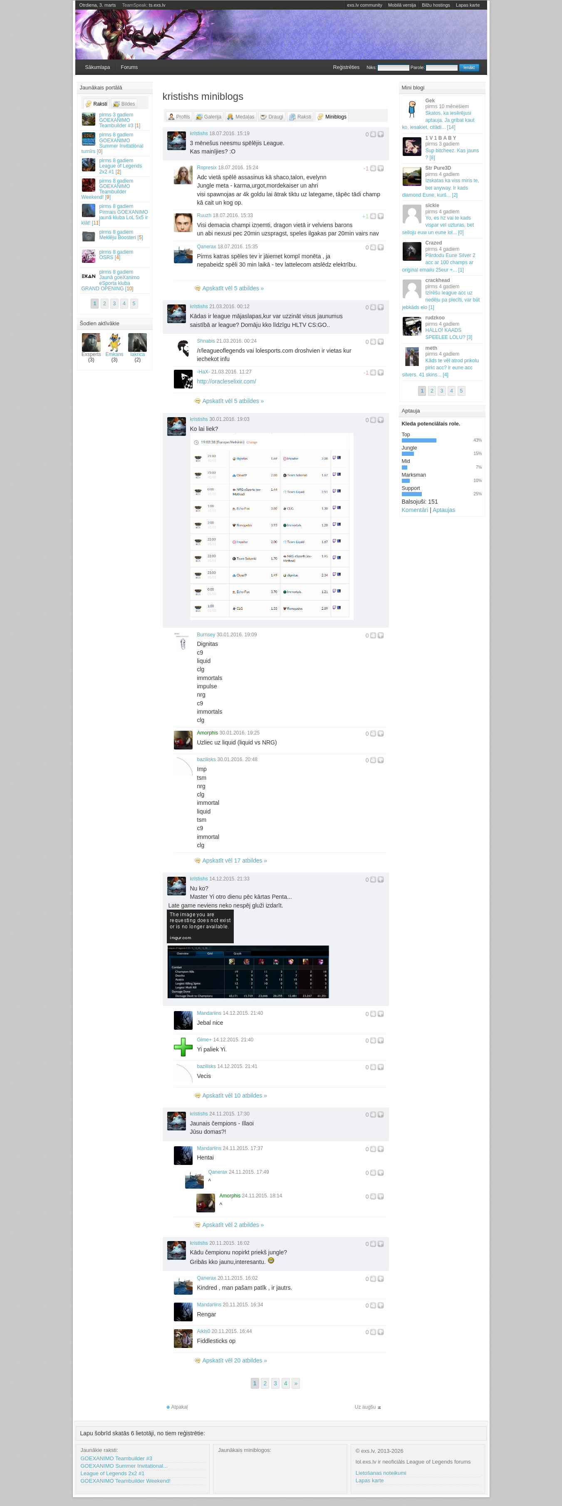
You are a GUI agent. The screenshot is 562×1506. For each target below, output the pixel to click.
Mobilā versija (402, 4)
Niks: (387, 67)
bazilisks (206, 759)
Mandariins (209, 1013)
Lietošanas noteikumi (381, 1473)
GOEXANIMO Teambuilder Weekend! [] (115, 189)
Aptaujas (444, 510)
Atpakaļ (179, 1407)
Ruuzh (204, 215)
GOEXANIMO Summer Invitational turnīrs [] (115, 143)
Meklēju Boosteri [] (115, 236)
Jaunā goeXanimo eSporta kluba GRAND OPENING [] (115, 280)
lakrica (137, 345)
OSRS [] (115, 256)
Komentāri (415, 510)
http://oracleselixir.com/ (226, 381)
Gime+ (204, 1040)
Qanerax (206, 247)
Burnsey (206, 635)
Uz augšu (365, 1407)
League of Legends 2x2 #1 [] (115, 166)
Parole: (434, 67)
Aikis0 (203, 1331)
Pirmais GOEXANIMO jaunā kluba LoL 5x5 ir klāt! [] (115, 214)
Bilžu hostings (436, 4)
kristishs (199, 133)
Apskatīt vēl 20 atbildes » (235, 1360)
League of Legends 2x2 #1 (113, 1473)
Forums (129, 67)
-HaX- (203, 372)
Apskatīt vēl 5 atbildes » (233, 288)
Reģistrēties (346, 67)
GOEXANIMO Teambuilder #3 (116, 1458)
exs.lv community (364, 4)
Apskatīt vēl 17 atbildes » (235, 860)
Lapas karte (468, 4)
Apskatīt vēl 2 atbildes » (233, 1225)
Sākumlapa (97, 67)
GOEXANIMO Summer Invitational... (124, 1466)
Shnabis (206, 341)
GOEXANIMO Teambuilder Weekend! (126, 1481)
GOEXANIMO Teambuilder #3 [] (115, 120)
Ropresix (207, 168)
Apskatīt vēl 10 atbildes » (235, 1095)
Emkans (114, 345)
